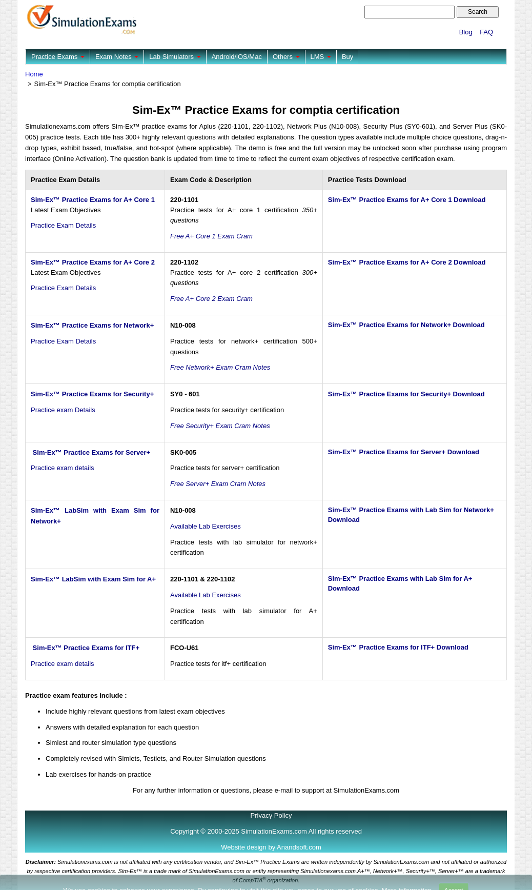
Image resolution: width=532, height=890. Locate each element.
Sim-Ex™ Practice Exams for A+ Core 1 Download (407, 200)
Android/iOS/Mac (237, 56)
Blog (466, 32)
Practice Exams (58, 56)
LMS (321, 56)
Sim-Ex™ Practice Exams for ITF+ (85, 648)
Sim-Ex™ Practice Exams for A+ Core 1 (93, 200)
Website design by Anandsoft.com (271, 847)
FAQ (486, 32)
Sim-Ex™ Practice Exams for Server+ (90, 452)
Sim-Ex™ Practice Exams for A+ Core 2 (93, 262)
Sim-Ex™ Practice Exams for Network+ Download (406, 325)
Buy (347, 56)
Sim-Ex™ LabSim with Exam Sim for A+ (93, 579)
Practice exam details (62, 468)
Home (34, 74)
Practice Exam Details (63, 225)
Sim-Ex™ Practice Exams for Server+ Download (403, 452)
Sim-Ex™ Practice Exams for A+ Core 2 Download (407, 262)
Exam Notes (116, 56)
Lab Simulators (174, 56)
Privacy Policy (271, 815)
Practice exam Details (63, 410)
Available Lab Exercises (205, 526)
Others (286, 56)
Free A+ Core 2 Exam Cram (211, 298)
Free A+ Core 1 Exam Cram (211, 236)
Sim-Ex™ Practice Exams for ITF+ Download (398, 647)
